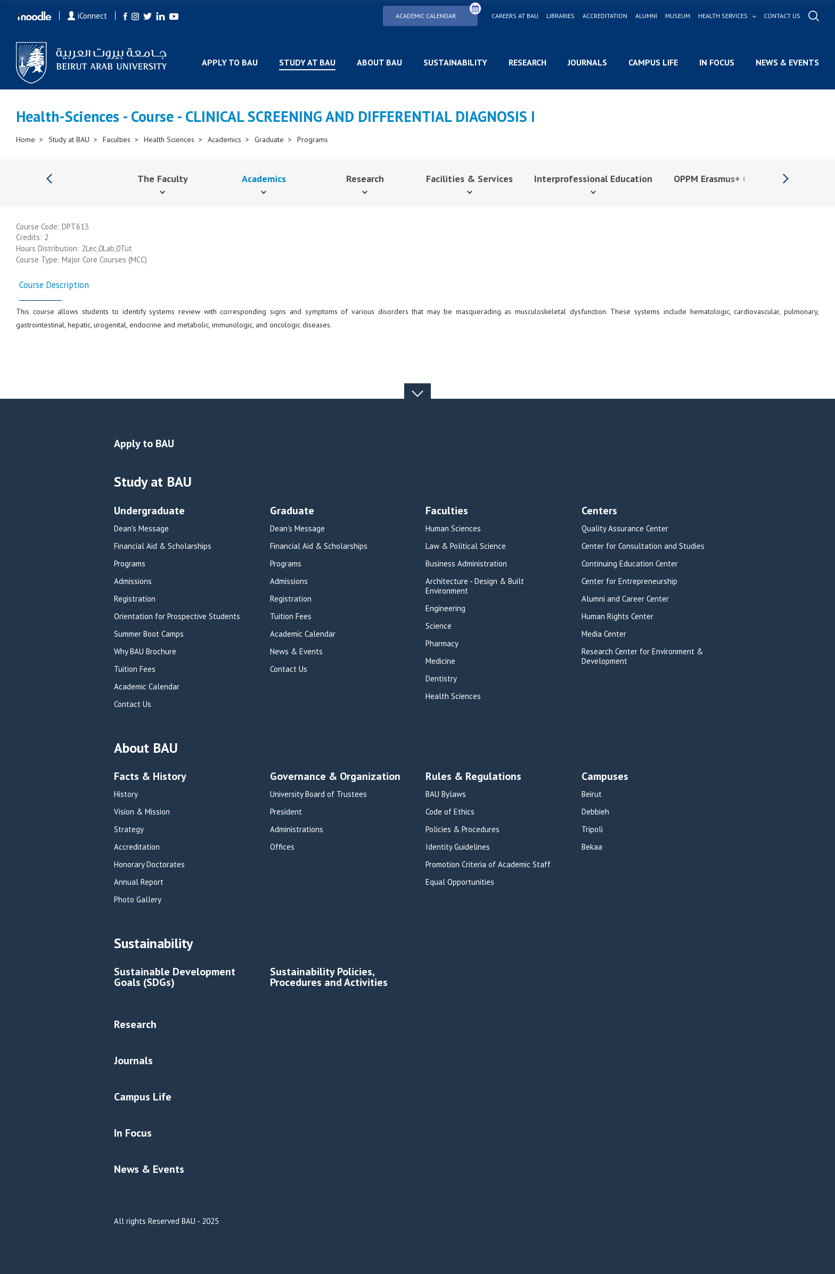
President (286, 812)
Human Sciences (453, 528)
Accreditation (605, 16)
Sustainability (455, 62)
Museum (677, 16)
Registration (134, 599)
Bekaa (592, 847)
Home (25, 139)
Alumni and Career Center (625, 599)
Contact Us (132, 704)
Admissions (133, 581)
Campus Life (653, 62)
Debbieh (595, 812)
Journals (587, 62)
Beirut (592, 794)
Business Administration (466, 564)
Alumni (646, 16)
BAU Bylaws (445, 794)
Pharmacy (442, 643)
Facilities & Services (469, 178)
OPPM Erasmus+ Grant (720, 178)
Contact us (782, 16)
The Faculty (162, 178)
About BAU (379, 62)
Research (527, 62)
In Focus (716, 62)
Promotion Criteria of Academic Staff (488, 864)
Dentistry (441, 679)
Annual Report (138, 882)
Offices (282, 847)
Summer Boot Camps (149, 634)
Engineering (445, 608)
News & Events (787, 62)
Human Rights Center (617, 616)
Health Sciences (169, 139)
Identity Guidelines (457, 847)
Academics (224, 139)
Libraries (560, 16)
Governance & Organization (335, 777)
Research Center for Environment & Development (642, 656)
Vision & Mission (142, 812)
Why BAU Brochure (145, 651)
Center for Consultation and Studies (643, 546)
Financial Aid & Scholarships (162, 546)
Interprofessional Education (593, 178)
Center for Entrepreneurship (629, 581)
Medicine (440, 661)
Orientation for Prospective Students (177, 616)
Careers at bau (515, 16)
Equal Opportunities (459, 882)
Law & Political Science (465, 546)
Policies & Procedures (462, 829)
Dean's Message (141, 528)
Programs (312, 139)
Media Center (604, 634)
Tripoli (592, 829)
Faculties (116, 139)
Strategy (129, 829)
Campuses (605, 777)
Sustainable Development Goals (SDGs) (174, 977)
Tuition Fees (134, 669)
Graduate (269, 139)
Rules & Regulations (473, 777)
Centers (599, 511)
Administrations (296, 829)
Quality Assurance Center (625, 528)
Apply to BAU (230, 62)
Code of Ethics (449, 812)
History (126, 794)
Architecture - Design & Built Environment (474, 586)
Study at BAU (307, 62)
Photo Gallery (137, 900)
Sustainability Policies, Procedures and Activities (329, 977)
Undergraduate (149, 511)
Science (438, 626)
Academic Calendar (437, 12)
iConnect (87, 15)
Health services (723, 16)
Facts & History (150, 777)
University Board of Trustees (318, 794)
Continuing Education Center (630, 564)
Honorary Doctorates (149, 864)
